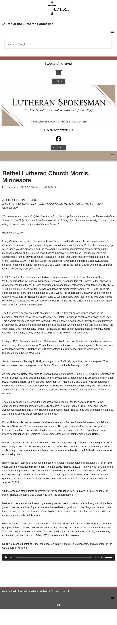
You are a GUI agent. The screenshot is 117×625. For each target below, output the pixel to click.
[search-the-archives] (59, 74)
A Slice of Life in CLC (39, 187)
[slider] (54, 557)
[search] (58, 44)
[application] (58, 557)
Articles (54, 187)
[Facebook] (58, 140)
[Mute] (102, 557)
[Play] (6, 557)
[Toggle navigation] (112, 31)
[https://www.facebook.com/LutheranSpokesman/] (58, 605)
